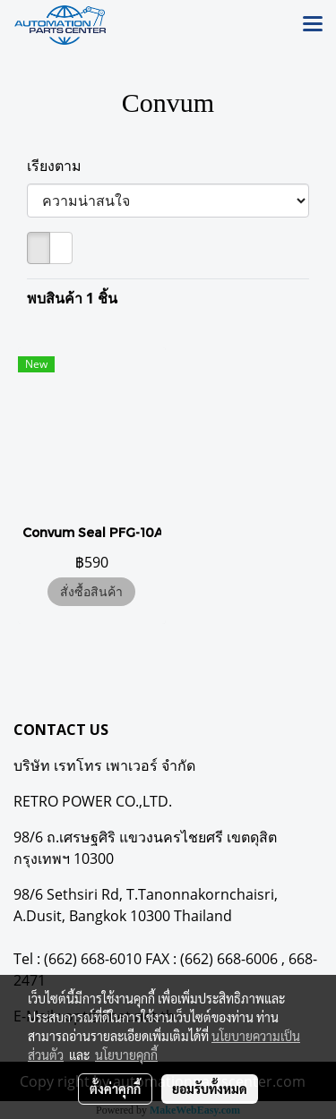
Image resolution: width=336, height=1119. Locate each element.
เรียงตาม (59, 165)
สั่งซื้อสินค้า (91, 591)
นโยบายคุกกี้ (126, 1054)
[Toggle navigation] (312, 25)
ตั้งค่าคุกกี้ (115, 1089)
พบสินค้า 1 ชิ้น (72, 298)
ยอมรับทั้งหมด (209, 1089)
